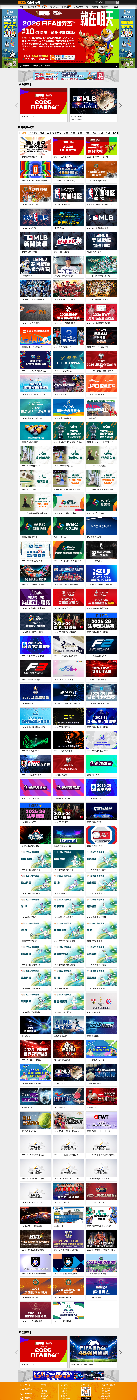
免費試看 (44, 1370)
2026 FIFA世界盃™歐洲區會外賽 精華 (102, 362)
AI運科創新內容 (54, 124)
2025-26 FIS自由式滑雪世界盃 (66, 1146)
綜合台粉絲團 (105, 1378)
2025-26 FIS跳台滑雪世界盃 (33, 1194)
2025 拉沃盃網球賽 (62, 1194)
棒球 (42, 124)
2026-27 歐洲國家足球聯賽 (32, 623)
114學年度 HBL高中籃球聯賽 (33, 1241)
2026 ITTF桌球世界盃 (63, 362)
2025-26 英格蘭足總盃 (63, 599)
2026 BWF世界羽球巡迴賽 (64, 314)
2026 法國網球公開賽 (30, 196)
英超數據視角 (27, 1098)
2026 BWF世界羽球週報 (96, 671)
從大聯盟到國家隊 (94, 528)
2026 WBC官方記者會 (96, 504)
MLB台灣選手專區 (94, 243)
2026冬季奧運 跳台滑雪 (31, 980)
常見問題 (64, 1370)
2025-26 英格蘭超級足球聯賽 (33, 599)
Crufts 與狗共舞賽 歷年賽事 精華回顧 (36, 504)
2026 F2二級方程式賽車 (96, 647)
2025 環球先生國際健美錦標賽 (66, 1241)
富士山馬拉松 (92, 7)
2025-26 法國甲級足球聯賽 (97, 623)
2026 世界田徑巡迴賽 (95, 386)
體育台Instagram (106, 1380)
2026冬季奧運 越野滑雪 (96, 908)
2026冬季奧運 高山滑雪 (96, 885)
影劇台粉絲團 (105, 1375)
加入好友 (28, 1385)
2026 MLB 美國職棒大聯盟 (97, 219)
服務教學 (64, 1378)
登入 (97, 2)
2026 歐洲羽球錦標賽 (62, 338)
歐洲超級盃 (26, 1027)
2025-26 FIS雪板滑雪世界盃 (33, 1146)
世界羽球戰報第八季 (62, 1051)
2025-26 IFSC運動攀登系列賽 (99, 1217)
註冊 (102, 2)
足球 (101, 124)
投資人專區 (28, 1376)
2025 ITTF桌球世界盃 (63, 1312)
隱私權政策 (44, 1378)
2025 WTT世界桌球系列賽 (32, 1217)
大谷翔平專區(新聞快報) (63, 267)
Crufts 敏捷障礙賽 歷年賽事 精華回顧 (102, 481)
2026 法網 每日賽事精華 (96, 172)
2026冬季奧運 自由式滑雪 (64, 932)
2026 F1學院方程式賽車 (63, 671)
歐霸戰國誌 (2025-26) (30, 837)
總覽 (24, 124)
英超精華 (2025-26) (95, 766)
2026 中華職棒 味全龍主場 (64, 291)
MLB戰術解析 (59, 108)
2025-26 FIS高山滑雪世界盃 (33, 1170)
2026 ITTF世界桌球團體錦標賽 (34, 362)
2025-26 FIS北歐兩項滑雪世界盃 (67, 1170)
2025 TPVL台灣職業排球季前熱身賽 (68, 1122)
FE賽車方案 (78, 7)
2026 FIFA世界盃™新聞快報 (98, 148)
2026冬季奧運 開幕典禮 (31, 861)
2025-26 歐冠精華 (94, 813)
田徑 (115, 124)
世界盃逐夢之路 (60, 766)
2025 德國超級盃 (94, 1003)
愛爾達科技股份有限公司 (39, 1389)
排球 (108, 124)
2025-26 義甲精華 (94, 790)
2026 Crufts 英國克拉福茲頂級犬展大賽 (70, 433)
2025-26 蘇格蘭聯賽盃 (63, 718)
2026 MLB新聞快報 (29, 243)
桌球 (87, 124)
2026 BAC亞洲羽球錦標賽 (32, 338)
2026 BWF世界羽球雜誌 (31, 1051)
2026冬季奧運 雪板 (62, 980)
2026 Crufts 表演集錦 (30, 481)
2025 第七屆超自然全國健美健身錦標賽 (102, 1241)
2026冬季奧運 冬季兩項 (63, 908)
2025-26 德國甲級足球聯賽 (65, 623)
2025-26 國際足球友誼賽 (31, 766)
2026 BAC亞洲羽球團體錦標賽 (66, 576)
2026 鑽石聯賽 (60, 386)
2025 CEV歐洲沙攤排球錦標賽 (34, 1265)
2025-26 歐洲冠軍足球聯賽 (97, 718)
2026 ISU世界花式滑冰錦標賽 (33, 386)
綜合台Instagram (106, 1386)
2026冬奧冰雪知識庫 (62, 1003)
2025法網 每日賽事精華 (63, 1289)
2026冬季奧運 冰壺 (29, 932)
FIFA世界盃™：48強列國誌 (65, 172)
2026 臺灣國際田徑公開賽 (32, 148)
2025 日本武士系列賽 (95, 1194)
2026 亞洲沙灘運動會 (62, 409)
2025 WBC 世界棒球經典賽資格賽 (67, 552)
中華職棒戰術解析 (94, 1075)
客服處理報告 (65, 1380)
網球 (80, 124)
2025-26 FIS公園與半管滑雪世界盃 (101, 1146)
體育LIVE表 (54, 7)
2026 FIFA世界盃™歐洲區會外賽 (35, 172)
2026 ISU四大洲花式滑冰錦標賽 (99, 576)
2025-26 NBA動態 (29, 219)
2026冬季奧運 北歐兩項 (31, 956)
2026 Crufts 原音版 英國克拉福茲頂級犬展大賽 (105, 433)
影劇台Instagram (106, 1383)
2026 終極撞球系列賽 (30, 433)
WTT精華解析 (59, 1098)
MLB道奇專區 (27, 267)
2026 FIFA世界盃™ (28, 108)
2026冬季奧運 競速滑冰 (96, 980)
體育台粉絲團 (105, 1373)
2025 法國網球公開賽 (30, 1289)
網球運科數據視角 (29, 1122)
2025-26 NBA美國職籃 (63, 196)
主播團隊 (28, 1380)
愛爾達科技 (28, 1371)
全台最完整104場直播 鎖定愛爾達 (36, 66)
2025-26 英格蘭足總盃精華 (97, 599)
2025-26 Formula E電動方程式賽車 (68, 694)
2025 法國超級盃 (28, 694)
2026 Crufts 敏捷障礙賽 (31, 457)
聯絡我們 (103, 1389)
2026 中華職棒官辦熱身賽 (32, 552)
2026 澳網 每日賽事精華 (31, 1075)
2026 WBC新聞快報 (29, 528)
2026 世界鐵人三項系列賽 (32, 409)
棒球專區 (105, 7)
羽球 (73, 124)
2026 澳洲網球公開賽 (95, 1051)
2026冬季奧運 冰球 (29, 908)
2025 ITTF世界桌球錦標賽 (32, 1312)
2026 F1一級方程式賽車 (31, 314)
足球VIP (115, 7)
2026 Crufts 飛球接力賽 (63, 457)
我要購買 (66, 7)
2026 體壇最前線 (94, 1027)
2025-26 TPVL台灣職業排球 (33, 576)
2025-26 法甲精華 (29, 813)
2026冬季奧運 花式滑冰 (96, 861)
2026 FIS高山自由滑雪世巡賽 (98, 1122)
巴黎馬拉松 (91, 409)
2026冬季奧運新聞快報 (31, 1003)
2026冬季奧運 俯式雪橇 (96, 956)
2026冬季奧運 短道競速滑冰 (65, 956)
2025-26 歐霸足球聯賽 (63, 742)
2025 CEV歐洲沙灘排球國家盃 (66, 1265)
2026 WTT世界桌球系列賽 (97, 338)
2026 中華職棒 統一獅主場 (97, 291)
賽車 (94, 124)
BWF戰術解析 (92, 108)
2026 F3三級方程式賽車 (31, 671)
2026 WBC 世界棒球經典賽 (65, 504)
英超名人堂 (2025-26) (30, 790)
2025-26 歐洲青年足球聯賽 (97, 742)
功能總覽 (44, 1380)
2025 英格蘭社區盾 (94, 837)
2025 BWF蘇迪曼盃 (95, 1289)
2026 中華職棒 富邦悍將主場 (33, 291)
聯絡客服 (64, 1375)
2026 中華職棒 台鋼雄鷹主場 (98, 267)
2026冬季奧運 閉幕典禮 (63, 861)
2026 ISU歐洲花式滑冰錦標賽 (33, 718)
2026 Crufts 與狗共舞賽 (96, 457)
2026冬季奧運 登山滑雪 (31, 885)
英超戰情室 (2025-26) (63, 790)
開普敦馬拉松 (59, 219)
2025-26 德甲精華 (61, 813)
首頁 (22, 7)
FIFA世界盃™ (33, 7)
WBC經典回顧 (60, 528)
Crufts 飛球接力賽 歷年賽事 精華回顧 (69, 481)
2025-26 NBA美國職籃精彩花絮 (99, 196)
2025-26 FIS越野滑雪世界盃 (98, 1170)
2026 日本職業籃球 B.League (98, 552)
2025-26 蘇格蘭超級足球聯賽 (65, 647)
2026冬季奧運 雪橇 (94, 932)
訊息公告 (64, 1373)
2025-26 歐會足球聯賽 (30, 742)
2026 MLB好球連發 (62, 243)
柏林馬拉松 (58, 1217)
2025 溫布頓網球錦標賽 (96, 1265)
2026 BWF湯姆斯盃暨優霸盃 (98, 314)
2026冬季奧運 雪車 (62, 885)
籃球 (66, 124)
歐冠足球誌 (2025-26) (63, 837)
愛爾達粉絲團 (105, 1370)
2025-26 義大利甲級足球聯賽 (33, 647)
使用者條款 (44, 1375)
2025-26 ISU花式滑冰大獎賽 (98, 694)
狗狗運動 (33, 124)
